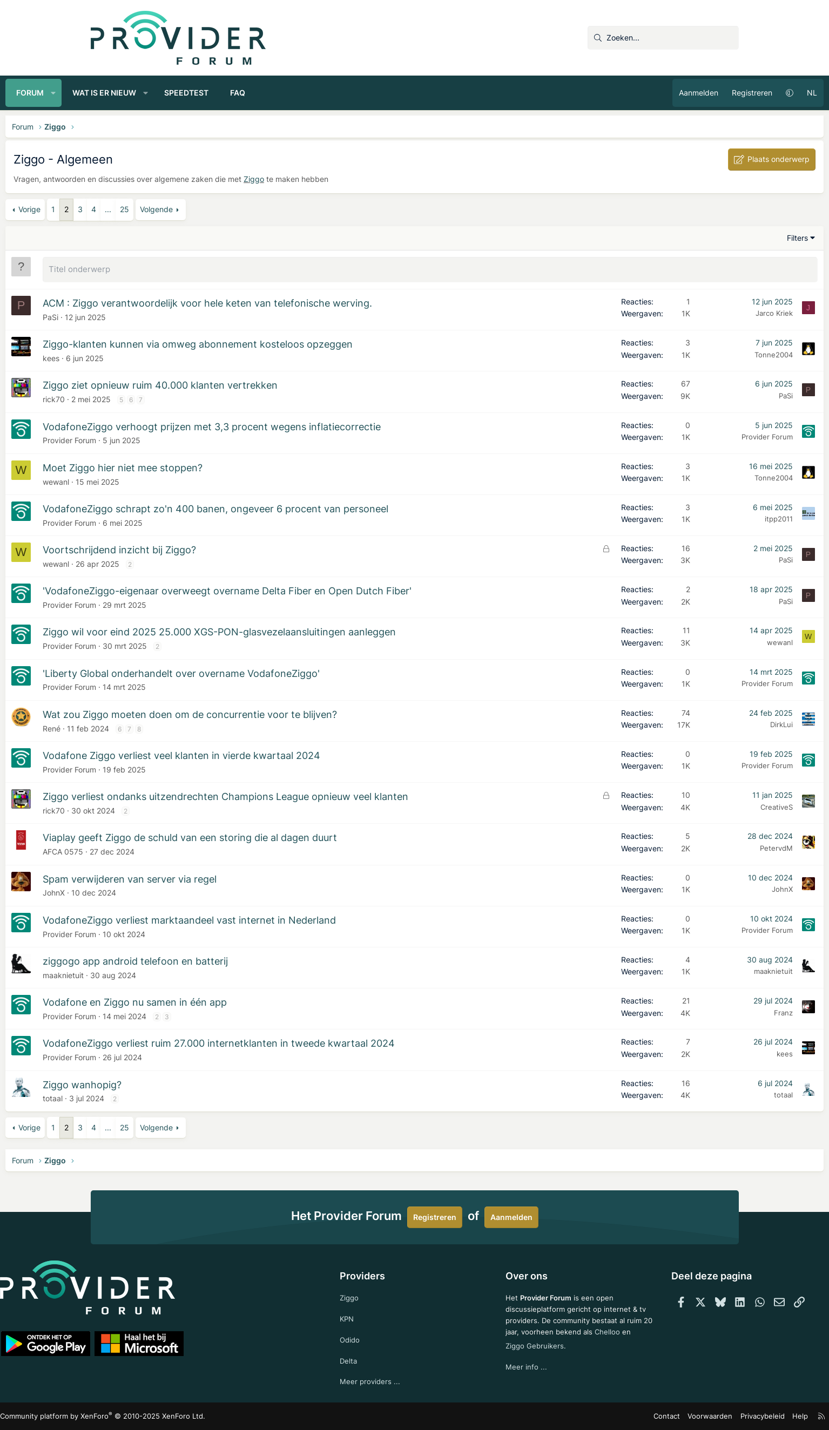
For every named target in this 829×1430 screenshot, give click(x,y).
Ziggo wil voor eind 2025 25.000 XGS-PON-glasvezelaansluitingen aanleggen (304, 630)
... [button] (193, 209)
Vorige (115, 209)
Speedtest (272, 92)
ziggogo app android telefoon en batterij (220, 959)
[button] (138, 93)
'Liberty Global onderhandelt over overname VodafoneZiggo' (266, 671)
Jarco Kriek (689, 311)
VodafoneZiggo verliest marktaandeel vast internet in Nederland (274, 918)
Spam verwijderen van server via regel (215, 877)
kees (136, 356)
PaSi (136, 315)
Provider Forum (154, 438)
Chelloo (500, 1354)
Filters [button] (712, 237)
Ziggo (339, 179)
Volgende (241, 209)
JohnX (139, 891)
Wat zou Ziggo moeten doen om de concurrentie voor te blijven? (275, 713)
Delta (368, 1359)
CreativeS (692, 805)
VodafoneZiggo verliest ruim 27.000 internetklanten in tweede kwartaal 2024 (304, 1041)
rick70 (139, 397)
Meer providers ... (390, 1381)
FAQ (323, 92)
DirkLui (696, 723)
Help (708, 1416)
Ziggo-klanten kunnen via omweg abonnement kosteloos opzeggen (283, 342)
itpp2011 (694, 517)
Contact (584, 1416)
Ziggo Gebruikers (556, 1354)
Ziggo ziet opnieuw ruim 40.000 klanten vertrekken (245, 383)
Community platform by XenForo (185, 1417)
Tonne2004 (689, 353)
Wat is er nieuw (189, 92)
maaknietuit (148, 973)
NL (727, 92)
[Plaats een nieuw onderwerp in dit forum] (430, 269)
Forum (115, 92)
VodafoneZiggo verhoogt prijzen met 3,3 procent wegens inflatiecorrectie (297, 425)
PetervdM (691, 846)
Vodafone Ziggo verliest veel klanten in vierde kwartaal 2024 (267, 754)
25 (209, 209)
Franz (698, 1011)
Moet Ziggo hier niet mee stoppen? (208, 466)
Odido (369, 1337)
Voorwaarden (624, 1416)
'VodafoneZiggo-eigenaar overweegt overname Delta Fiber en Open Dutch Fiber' (312, 589)
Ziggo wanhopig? (167, 1083)
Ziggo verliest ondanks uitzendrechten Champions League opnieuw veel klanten (311, 795)
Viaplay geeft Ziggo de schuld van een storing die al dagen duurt (275, 836)
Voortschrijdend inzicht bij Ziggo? (204, 548)
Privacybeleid (672, 1416)
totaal (138, 1096)
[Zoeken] (663, 38)
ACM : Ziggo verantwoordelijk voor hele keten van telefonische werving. (292, 301)
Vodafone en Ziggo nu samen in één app (220, 1000)
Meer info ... (508, 1376)
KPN (366, 1315)
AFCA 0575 (148, 850)
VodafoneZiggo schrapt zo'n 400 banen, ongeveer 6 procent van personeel (301, 507)
